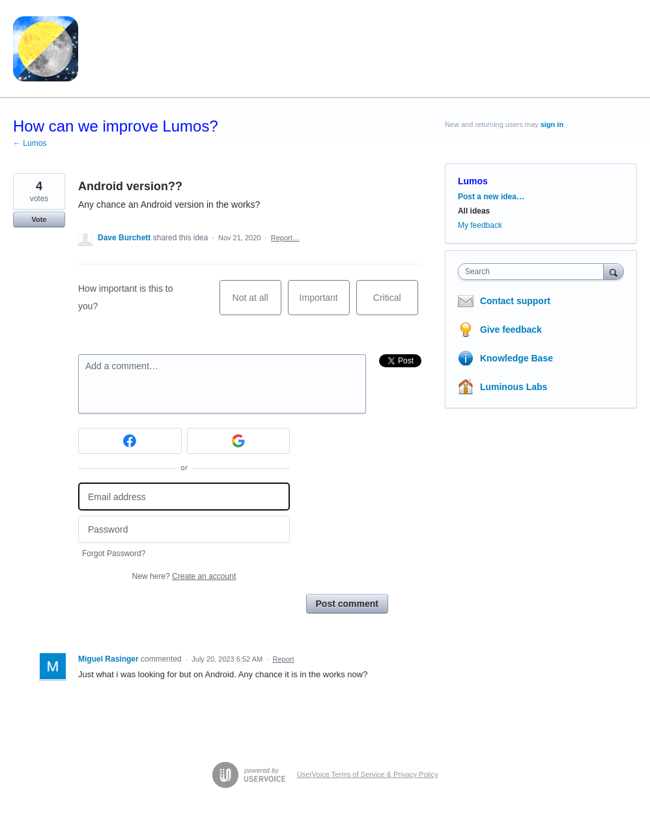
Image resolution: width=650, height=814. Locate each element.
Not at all (257, 303)
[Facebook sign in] (130, 441)
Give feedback (511, 329)
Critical (395, 303)
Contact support (515, 300)
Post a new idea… (491, 196)
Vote (38, 219)
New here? (184, 576)
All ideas (474, 211)
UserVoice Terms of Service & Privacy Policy (367, 774)
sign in (552, 124)
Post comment (347, 603)
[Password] (184, 530)
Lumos (473, 181)
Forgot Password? (113, 553)
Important (325, 303)
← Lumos (29, 143)
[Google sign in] (238, 441)
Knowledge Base (516, 358)
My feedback (480, 225)
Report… (285, 238)
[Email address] (184, 497)
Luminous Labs (513, 387)
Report (283, 659)
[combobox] (533, 271)
